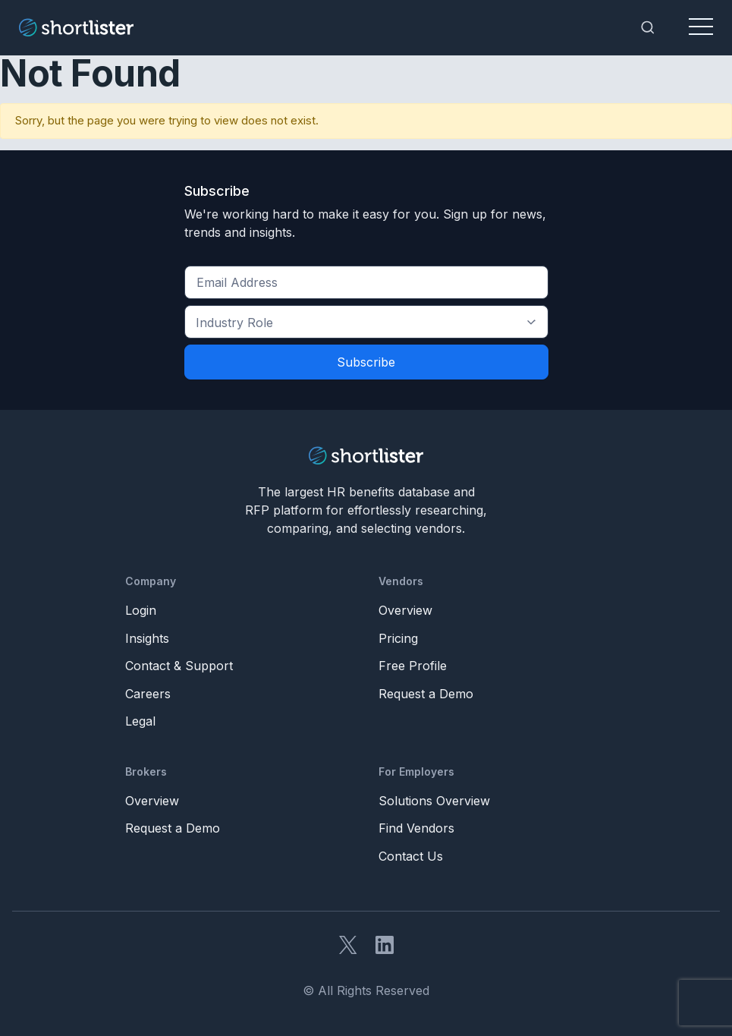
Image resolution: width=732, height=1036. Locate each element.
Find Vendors (416, 828)
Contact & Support (179, 665)
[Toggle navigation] (701, 27)
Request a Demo (426, 693)
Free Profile (413, 665)
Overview (405, 610)
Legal (140, 721)
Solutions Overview (434, 800)
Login (140, 610)
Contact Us (411, 856)
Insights (147, 638)
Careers (148, 693)
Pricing (398, 638)
